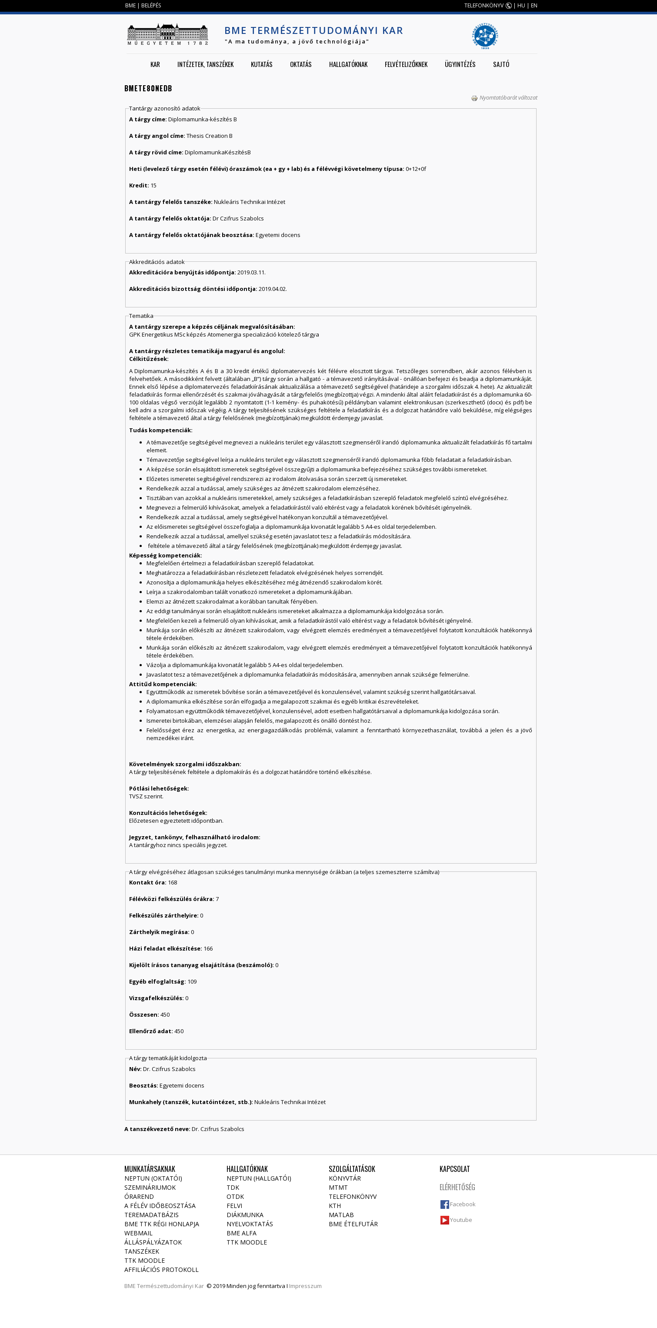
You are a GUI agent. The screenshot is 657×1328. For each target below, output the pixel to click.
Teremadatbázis (151, 1215)
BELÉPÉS (151, 5)
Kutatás (262, 64)
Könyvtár (345, 1178)
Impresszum (305, 1286)
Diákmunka (245, 1215)
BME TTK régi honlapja (161, 1224)
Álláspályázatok (153, 1242)
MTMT (338, 1187)
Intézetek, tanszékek (205, 64)
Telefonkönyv (353, 1196)
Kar (155, 64)
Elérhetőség (457, 1187)
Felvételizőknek (406, 64)
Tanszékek (141, 1251)
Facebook (463, 1204)
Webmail (138, 1233)
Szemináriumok (150, 1187)
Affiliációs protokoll (161, 1269)
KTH (335, 1205)
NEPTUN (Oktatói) (153, 1178)
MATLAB (341, 1215)
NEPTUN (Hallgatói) (259, 1178)
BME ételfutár (353, 1224)
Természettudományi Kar (170, 1286)
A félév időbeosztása (160, 1205)
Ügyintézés (460, 64)
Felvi (234, 1205)
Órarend (139, 1196)
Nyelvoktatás (250, 1224)
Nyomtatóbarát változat (504, 97)
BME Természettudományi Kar (314, 30)
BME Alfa (242, 1233)
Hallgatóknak (348, 64)
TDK (233, 1187)
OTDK (235, 1196)
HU (521, 5)
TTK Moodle (144, 1260)
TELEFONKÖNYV (484, 5)
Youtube (461, 1220)
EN (534, 5)
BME (130, 5)
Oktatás (301, 64)
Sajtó (501, 64)
